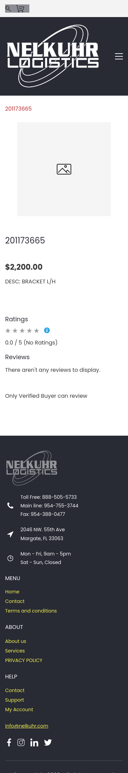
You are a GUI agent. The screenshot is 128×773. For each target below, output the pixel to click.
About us (15, 610)
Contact (15, 570)
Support (14, 668)
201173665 (18, 78)
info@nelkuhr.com (26, 694)
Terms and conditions (31, 579)
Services (15, 619)
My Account (19, 678)
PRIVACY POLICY (23, 629)
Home (12, 560)
